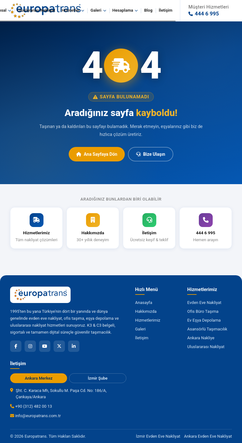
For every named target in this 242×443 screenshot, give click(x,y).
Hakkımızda (146, 311)
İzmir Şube (97, 378)
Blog (148, 10)
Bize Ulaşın (150, 154)
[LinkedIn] (73, 346)
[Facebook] (15, 346)
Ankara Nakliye (200, 337)
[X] (59, 346)
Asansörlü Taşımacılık (207, 329)
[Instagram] (30, 346)
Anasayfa (143, 302)
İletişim (165, 10)
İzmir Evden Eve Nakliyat (158, 436)
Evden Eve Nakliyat (204, 302)
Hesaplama (125, 10)
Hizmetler (72, 10)
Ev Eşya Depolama (204, 320)
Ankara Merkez (39, 378)
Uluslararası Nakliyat (36, 10)
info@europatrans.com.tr (35, 415)
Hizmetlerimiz (147, 320)
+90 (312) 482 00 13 (31, 406)
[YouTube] (44, 346)
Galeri (98, 10)
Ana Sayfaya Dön (96, 154)
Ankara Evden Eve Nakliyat (208, 436)
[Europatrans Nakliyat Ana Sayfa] (40, 295)
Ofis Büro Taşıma (202, 311)
